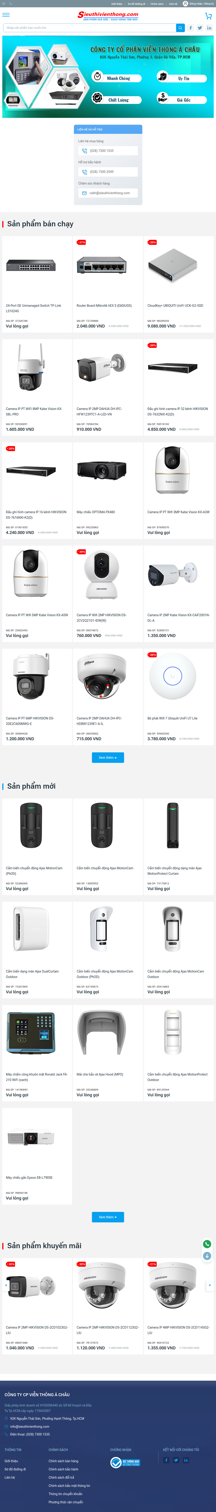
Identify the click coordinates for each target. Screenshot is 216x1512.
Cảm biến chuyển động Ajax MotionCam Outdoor (176, 972)
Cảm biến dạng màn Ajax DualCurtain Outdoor (32, 972)
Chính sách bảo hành (63, 1466)
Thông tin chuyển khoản (65, 1491)
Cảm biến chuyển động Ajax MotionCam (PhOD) (34, 869)
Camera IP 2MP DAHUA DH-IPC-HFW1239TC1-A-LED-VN (99, 411)
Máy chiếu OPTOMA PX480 (96, 512)
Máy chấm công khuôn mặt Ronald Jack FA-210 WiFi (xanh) (37, 1075)
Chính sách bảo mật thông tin (69, 1483)
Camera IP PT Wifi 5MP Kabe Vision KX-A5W (37, 615)
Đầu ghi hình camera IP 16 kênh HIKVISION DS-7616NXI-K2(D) (36, 514)
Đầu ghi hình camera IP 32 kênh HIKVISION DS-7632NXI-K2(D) (178, 411)
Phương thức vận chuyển (66, 1499)
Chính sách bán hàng (63, 1458)
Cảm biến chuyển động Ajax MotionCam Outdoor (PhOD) (105, 972)
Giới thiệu (116, 4)
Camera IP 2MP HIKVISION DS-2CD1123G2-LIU (108, 1327)
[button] (6, 1282)
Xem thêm (108, 756)
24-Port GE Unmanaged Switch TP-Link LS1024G (33, 308)
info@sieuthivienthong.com (20, 3)
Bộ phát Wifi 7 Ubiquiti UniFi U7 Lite (173, 718)
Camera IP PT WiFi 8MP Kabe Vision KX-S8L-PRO (34, 411)
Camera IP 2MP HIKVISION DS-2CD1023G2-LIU (37, 1327)
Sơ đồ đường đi (136, 4)
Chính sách (157, 4)
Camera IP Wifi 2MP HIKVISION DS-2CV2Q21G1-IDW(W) (101, 617)
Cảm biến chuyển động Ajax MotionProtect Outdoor (178, 1075)
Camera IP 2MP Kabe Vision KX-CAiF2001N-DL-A (179, 617)
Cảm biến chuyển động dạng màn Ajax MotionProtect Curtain (175, 869)
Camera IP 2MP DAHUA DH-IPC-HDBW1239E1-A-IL (99, 721)
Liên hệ (173, 4)
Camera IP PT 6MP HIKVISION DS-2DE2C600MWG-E (30, 721)
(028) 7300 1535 (53, 3)
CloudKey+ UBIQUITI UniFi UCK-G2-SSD (175, 305)
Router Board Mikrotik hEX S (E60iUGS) (104, 305)
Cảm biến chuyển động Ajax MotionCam (105, 866)
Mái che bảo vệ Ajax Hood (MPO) (100, 1073)
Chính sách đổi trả (61, 1474)
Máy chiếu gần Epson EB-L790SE (29, 1176)
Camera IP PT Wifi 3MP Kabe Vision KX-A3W (179, 512)
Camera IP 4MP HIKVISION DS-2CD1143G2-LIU (179, 1327)
